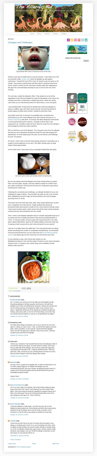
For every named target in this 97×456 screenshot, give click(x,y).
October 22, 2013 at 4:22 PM (19, 356)
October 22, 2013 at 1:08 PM (19, 316)
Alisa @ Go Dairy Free (17, 385)
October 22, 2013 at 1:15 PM (19, 335)
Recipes (55, 33)
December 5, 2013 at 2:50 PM (19, 435)
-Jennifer (13, 421)
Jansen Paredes (15, 404)
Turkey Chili (25, 79)
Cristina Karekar (15, 300)
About (39, 33)
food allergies (16, 291)
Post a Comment (15, 439)
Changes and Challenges (20, 42)
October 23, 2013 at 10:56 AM (19, 379)
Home (32, 33)
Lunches (47, 33)
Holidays (64, 33)
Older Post (55, 443)
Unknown (13, 362)
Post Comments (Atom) (23, 447)
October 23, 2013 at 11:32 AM (19, 398)
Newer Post (12, 443)
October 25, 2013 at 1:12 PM (19, 414)
